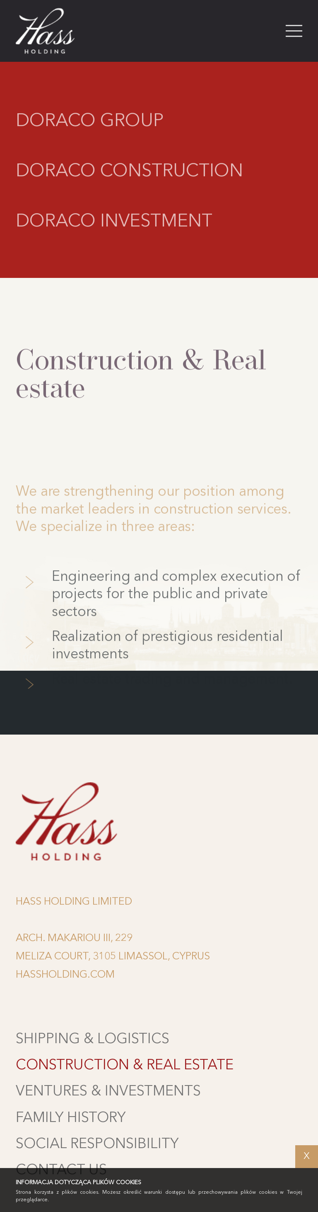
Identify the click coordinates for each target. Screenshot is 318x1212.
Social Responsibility (97, 1144)
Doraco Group (90, 123)
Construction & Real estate (125, 1066)
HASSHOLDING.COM (65, 975)
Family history (71, 1118)
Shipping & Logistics (92, 1039)
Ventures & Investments (108, 1092)
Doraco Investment (114, 223)
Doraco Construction (129, 173)
